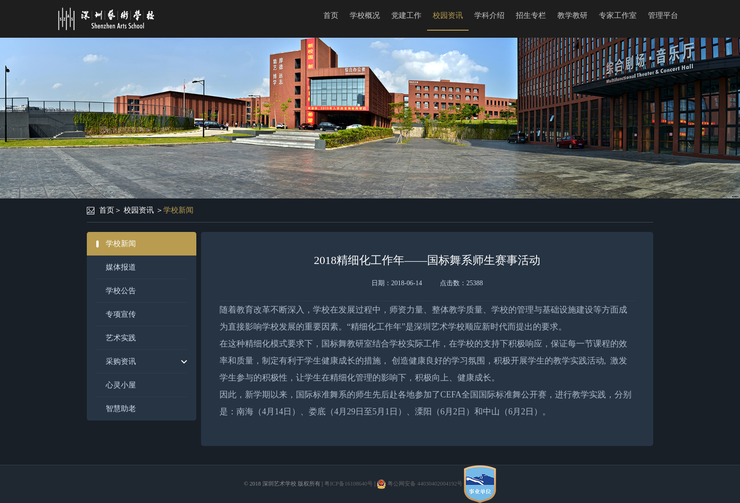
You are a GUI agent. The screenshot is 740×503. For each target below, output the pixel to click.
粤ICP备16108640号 (348, 483)
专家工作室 (618, 15)
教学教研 (572, 15)
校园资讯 (448, 15)
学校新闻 (178, 210)
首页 (330, 15)
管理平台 (663, 15)
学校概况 (365, 15)
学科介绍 (489, 15)
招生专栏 (531, 15)
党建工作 (406, 15)
